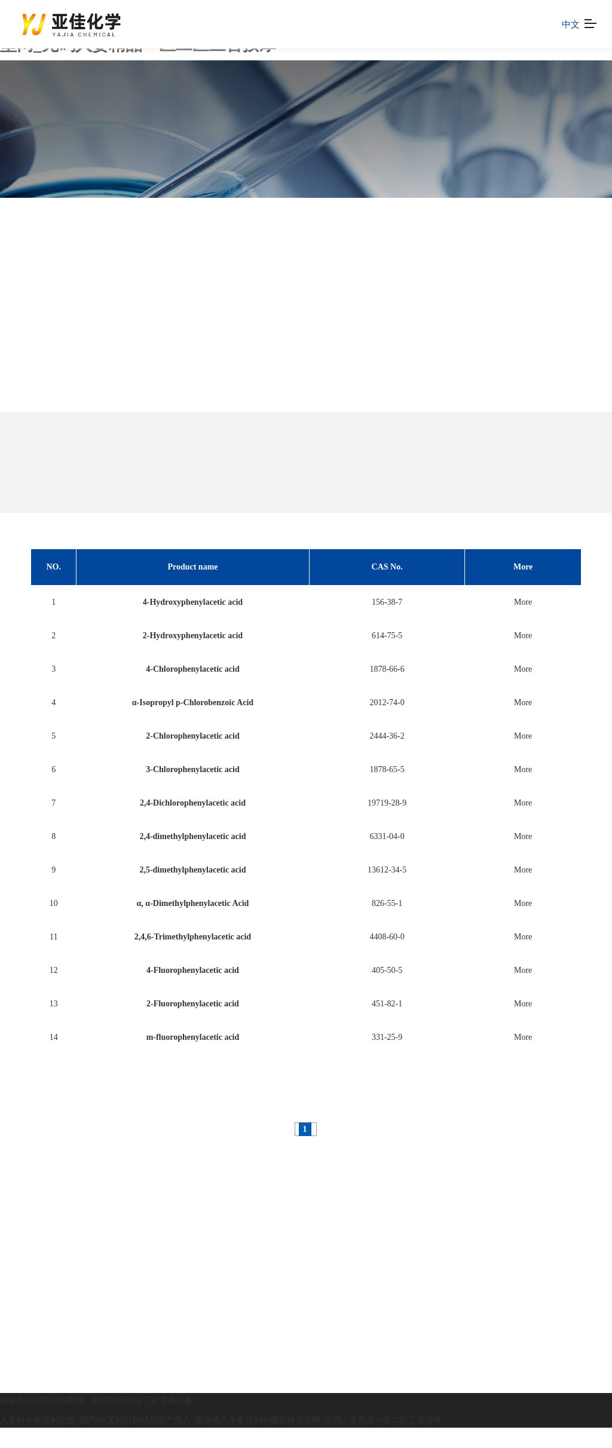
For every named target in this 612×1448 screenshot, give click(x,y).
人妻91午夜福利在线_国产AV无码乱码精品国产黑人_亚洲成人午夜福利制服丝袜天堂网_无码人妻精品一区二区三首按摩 (221, 1420)
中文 (571, 24)
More (523, 602)
